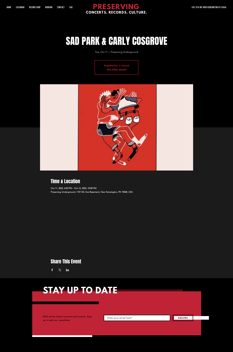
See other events (116, 69)
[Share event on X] (59, 270)
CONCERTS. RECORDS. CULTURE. (116, 13)
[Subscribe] (183, 318)
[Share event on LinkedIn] (67, 270)
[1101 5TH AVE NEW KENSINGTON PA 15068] (196, 7)
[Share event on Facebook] (52, 270)
